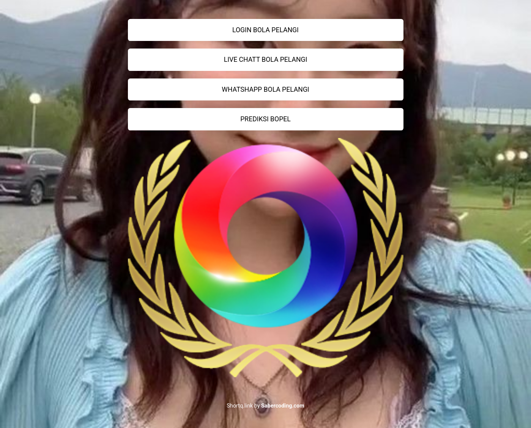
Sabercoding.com (282, 406)
